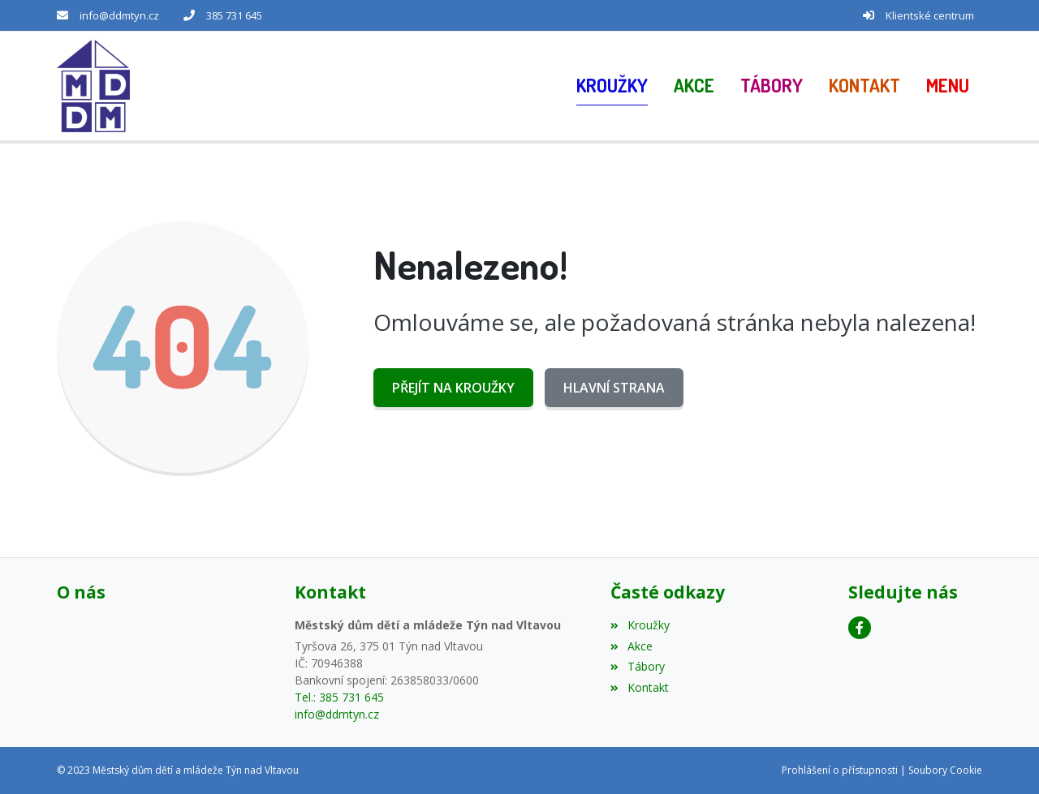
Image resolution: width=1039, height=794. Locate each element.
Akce (631, 646)
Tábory (637, 666)
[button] (947, 86)
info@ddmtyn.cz (119, 15)
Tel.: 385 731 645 (339, 697)
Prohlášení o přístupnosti (840, 770)
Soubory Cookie (945, 770)
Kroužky (639, 625)
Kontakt (639, 687)
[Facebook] (859, 627)
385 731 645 (234, 15)
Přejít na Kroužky (453, 388)
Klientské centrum (930, 15)
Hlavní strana (614, 388)
